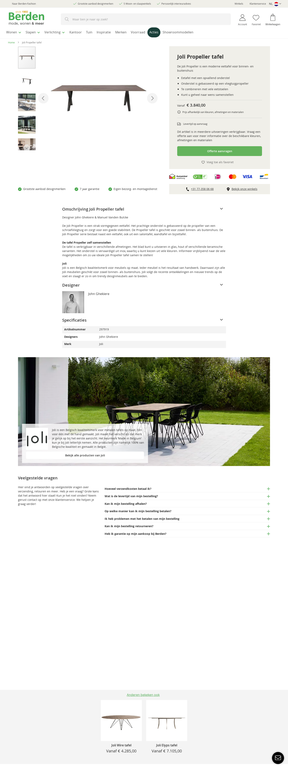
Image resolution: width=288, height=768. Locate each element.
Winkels (239, 3)
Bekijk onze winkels (244, 188)
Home (11, 41)
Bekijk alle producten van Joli (85, 454)
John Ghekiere (98, 292)
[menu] (144, 32)
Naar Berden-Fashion (24, 3)
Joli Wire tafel (121, 745)
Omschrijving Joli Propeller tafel (93, 208)
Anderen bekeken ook (143, 695)
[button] (275, 4)
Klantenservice (258, 3)
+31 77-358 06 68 (202, 188)
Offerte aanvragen (219, 150)
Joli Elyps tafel (166, 745)
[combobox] (146, 19)
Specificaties (74, 319)
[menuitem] (15, 31)
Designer (71, 284)
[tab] (144, 208)
